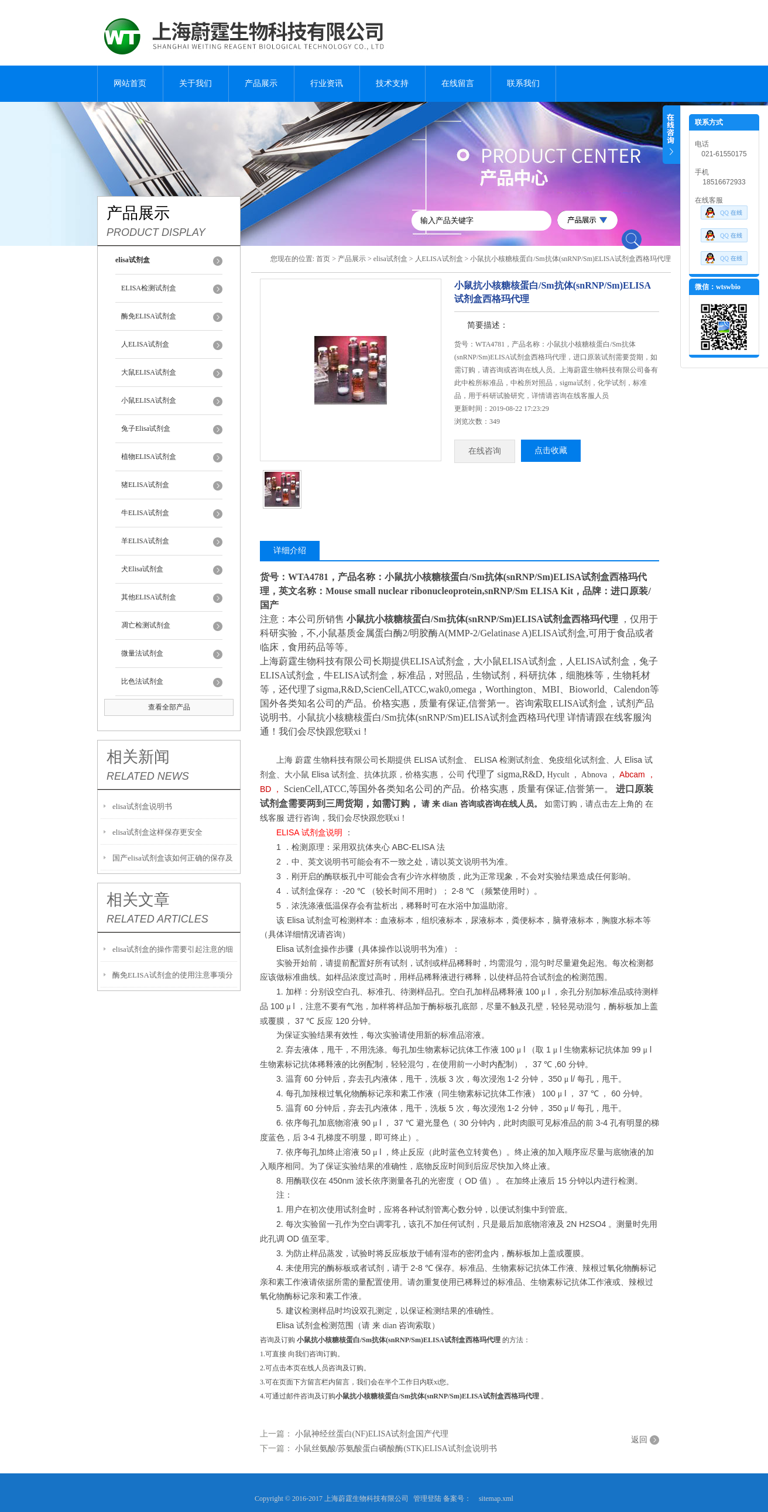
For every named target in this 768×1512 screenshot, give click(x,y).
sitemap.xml (496, 1498)
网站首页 (130, 83)
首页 (323, 259)
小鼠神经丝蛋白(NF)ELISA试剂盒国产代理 (372, 1433)
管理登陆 (427, 1498)
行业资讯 (326, 83)
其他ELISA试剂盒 (148, 597)
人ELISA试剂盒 (145, 344)
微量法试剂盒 (142, 653)
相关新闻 (138, 757)
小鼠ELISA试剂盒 (148, 400)
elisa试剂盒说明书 (142, 806)
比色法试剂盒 (142, 681)
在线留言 (457, 83)
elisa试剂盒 (390, 259)
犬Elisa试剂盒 (142, 569)
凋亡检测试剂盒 (145, 625)
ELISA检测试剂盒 (148, 288)
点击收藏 (550, 450)
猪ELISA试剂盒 (145, 485)
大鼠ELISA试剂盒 (148, 372)
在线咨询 (484, 451)
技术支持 (392, 83)
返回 (639, 1439)
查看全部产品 (169, 707)
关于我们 (195, 83)
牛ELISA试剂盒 (145, 513)
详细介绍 (289, 550)
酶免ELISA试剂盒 (148, 316)
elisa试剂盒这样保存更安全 (157, 832)
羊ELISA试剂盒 (145, 541)
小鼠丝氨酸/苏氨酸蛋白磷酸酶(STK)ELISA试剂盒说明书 (396, 1448)
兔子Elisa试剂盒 (145, 428)
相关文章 (138, 899)
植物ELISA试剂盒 (148, 456)
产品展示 (261, 83)
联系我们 (523, 83)
